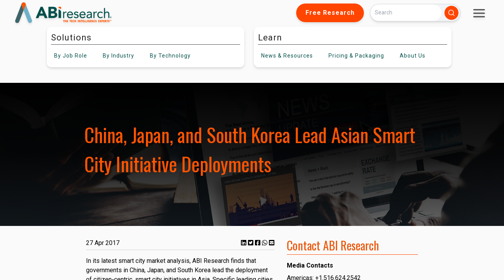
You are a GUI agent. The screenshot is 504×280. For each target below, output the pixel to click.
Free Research (330, 12)
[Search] (406, 12)
